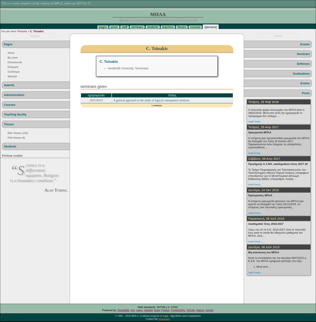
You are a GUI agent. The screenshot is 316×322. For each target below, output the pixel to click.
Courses (9, 104)
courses (195, 27)
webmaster (164, 318)
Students (10, 146)
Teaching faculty (15, 114)
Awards (9, 85)
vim (133, 310)
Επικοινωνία (15, 62)
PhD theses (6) (16, 137)
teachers (167, 27)
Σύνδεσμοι (14, 71)
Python (165, 310)
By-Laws (13, 57)
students (152, 27)
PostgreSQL (178, 310)
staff (124, 27)
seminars (137, 27)
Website (12, 76)
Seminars (303, 54)
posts (114, 27)
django (200, 310)
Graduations (301, 73)
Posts (306, 93)
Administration (14, 95)
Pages (8, 44)
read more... (255, 121)
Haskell (148, 310)
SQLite (191, 310)
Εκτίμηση (13, 67)
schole (209, 310)
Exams (305, 83)
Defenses (303, 63)
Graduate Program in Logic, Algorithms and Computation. (158, 19)
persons (211, 27)
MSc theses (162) (18, 133)
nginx (139, 310)
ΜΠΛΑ (158, 14)
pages (103, 27)
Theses (9, 124)
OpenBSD (123, 310)
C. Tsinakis (37, 31)
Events (305, 44)
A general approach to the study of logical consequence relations (152, 100)
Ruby (157, 310)
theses (181, 27)
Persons (22, 31)
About (11, 52)
